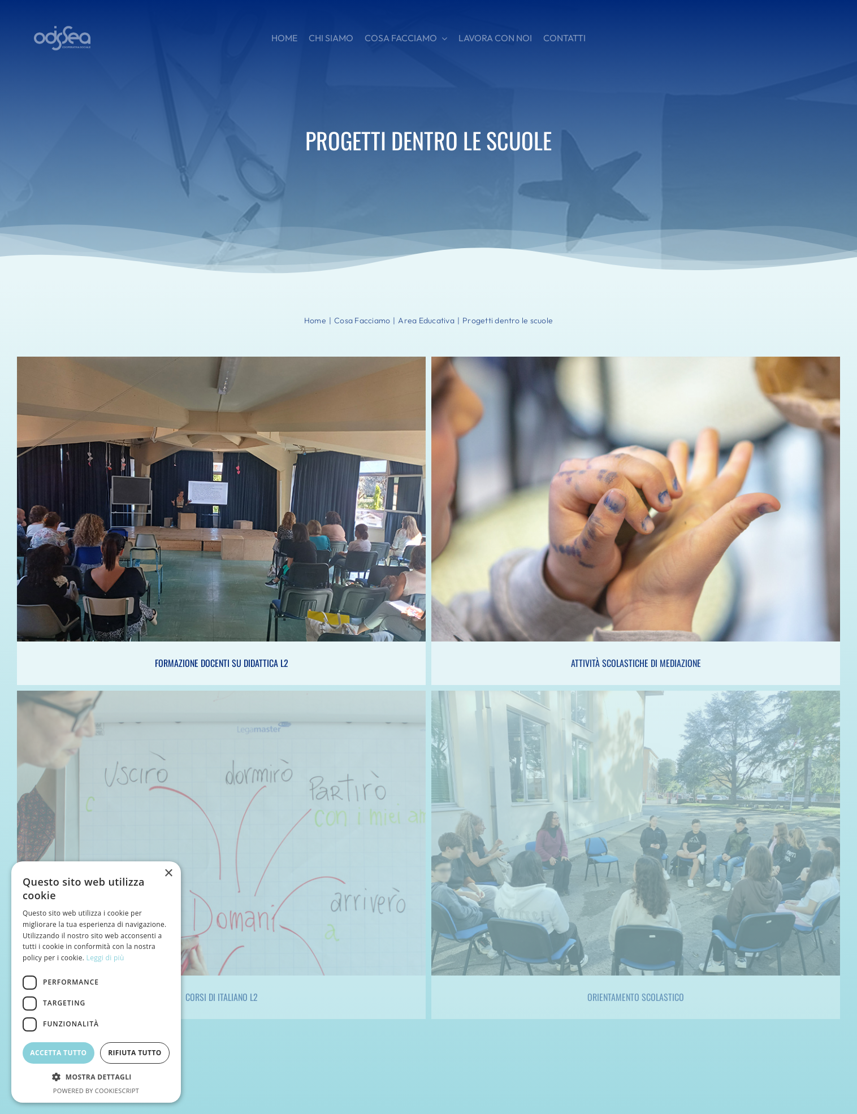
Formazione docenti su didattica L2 (221, 663)
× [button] (168, 873)
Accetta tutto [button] (58, 1052)
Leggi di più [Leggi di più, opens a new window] (105, 958)
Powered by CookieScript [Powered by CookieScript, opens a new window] (96, 1090)
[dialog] (96, 982)
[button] (96, 1077)
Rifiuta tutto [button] (135, 1052)
